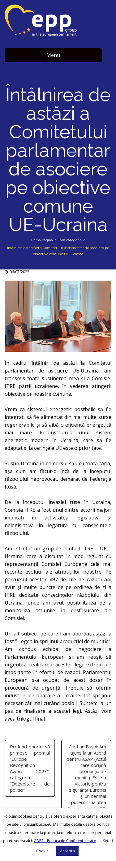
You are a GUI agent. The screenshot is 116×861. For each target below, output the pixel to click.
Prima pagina (42, 240)
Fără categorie (70, 240)
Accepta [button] (67, 851)
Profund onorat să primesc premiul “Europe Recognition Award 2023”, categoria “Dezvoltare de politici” (30, 768)
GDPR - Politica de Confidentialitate (65, 840)
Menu (53, 55)
